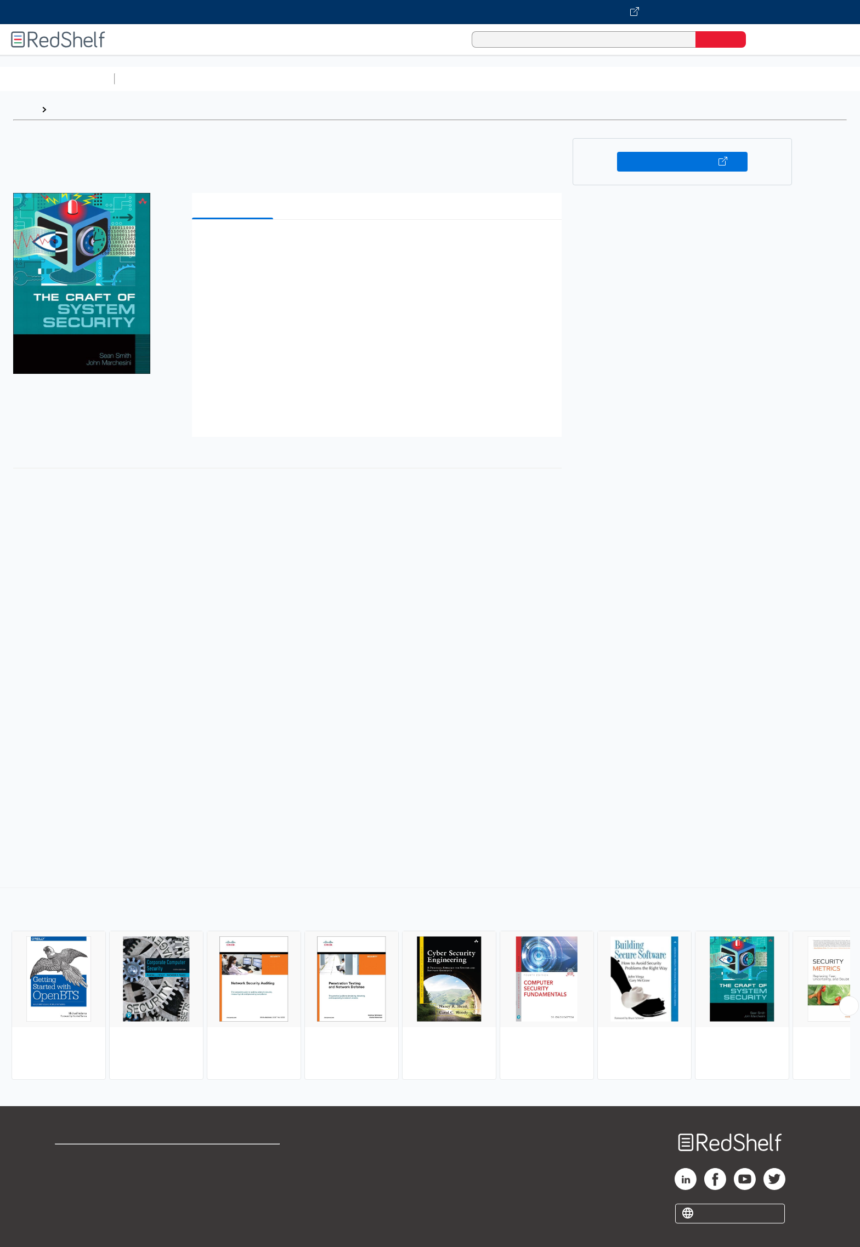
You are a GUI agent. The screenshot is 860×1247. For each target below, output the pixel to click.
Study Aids (148, 78)
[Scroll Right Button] (849, 1006)
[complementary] (430, 985)
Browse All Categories (57, 78)
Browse (67, 109)
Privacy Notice (85, 1192)
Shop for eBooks (90, 1157)
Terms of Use (234, 1157)
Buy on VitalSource (682, 162)
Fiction (620, 78)
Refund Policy (233, 1175)
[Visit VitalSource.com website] (430, 12)
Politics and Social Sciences (540, 78)
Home (24, 109)
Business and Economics (425, 78)
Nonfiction (664, 78)
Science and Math (215, 78)
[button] (379, 244)
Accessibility (231, 1192)
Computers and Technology (313, 78)
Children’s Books (728, 78)
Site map (73, 1210)
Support (71, 1175)
